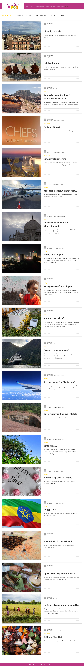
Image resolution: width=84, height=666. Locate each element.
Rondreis (29, 15)
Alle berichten (6, 15)
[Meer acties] (79, 24)
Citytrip (61, 15)
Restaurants (19, 15)
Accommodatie (41, 15)
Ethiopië (52, 15)
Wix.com (55, 665)
